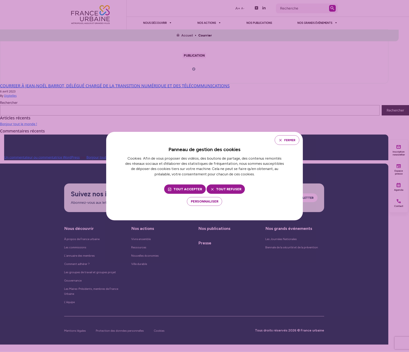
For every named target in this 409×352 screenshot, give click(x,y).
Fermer (287, 140)
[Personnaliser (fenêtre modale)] (204, 202)
